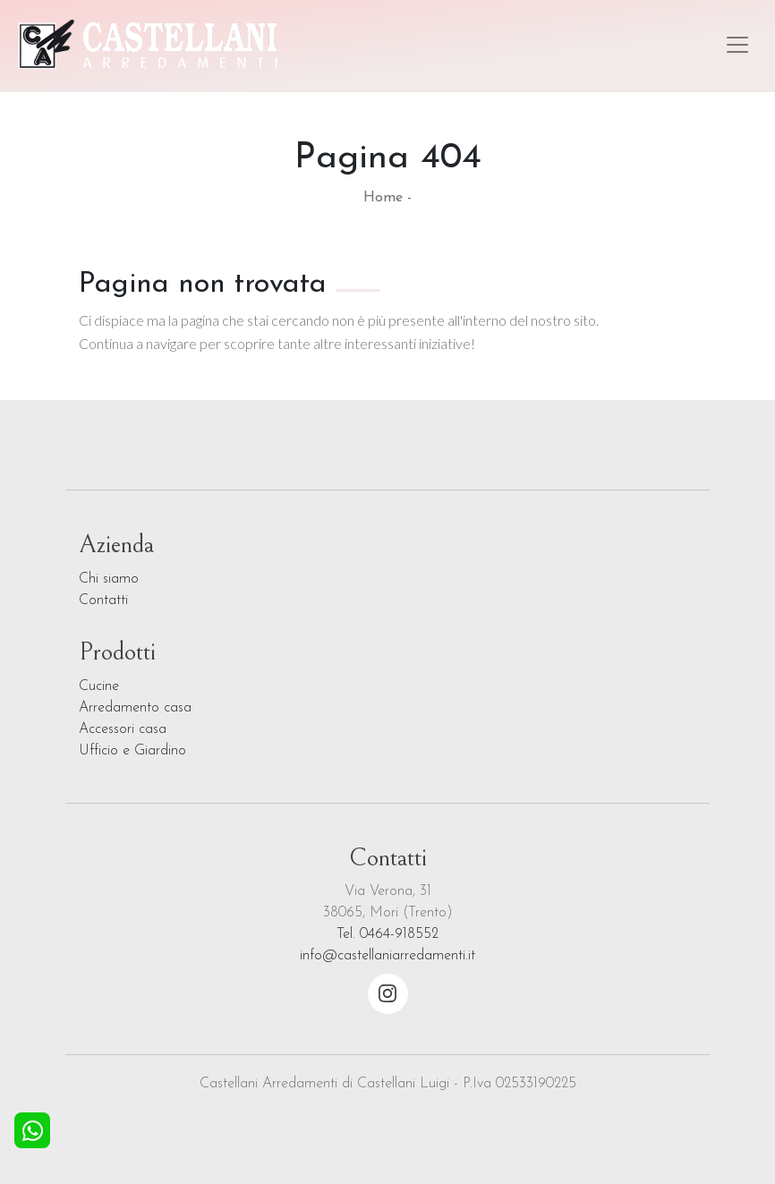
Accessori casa (122, 729)
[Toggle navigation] (737, 45)
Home (383, 198)
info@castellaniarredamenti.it (387, 956)
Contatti (103, 600)
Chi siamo (109, 579)
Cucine (99, 686)
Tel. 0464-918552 (387, 934)
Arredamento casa (135, 708)
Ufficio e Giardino (132, 751)
